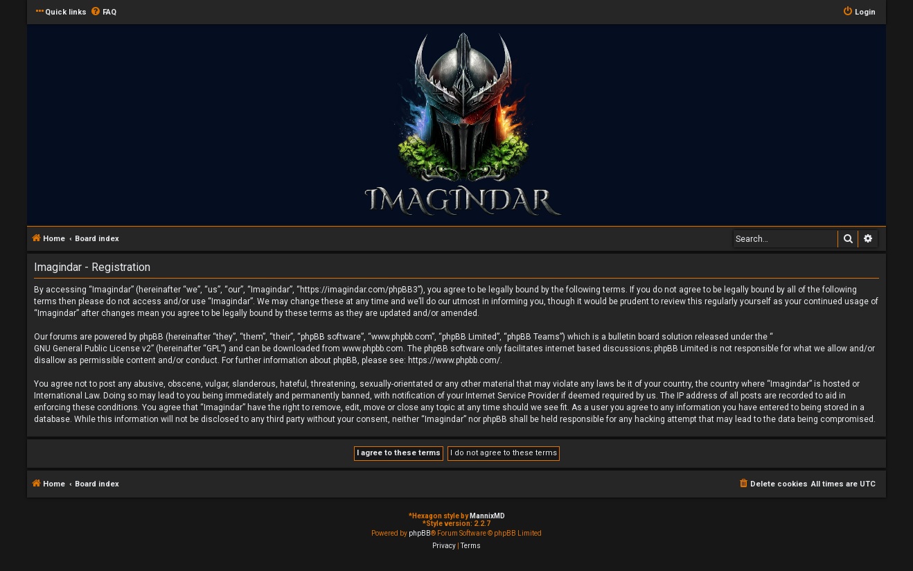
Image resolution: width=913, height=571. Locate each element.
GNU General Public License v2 (92, 348)
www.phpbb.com (372, 348)
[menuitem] (103, 12)
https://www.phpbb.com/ (454, 360)
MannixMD (487, 516)
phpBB (420, 533)
